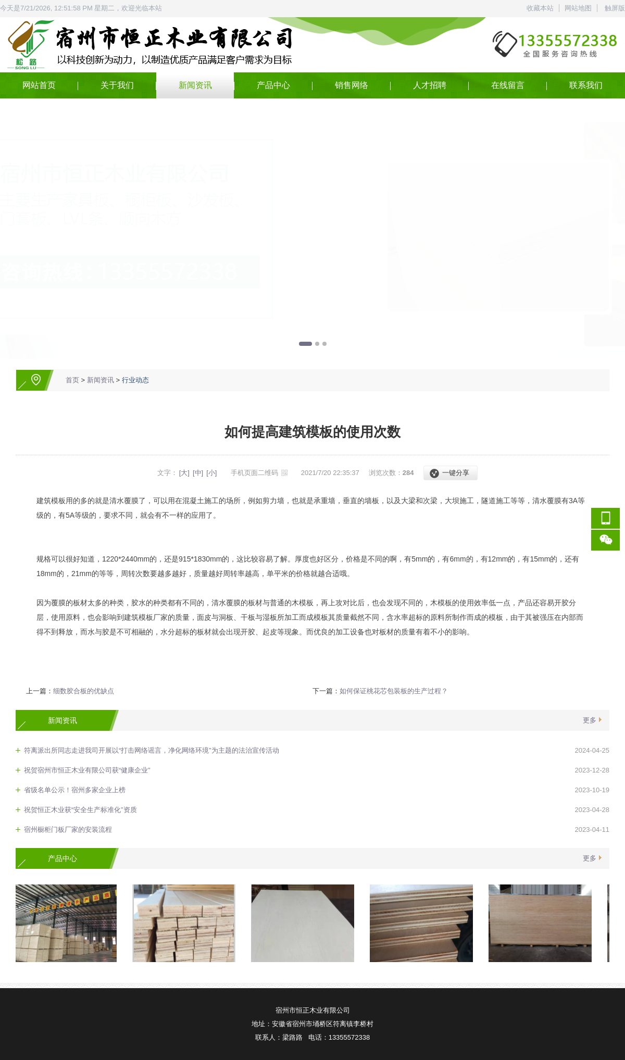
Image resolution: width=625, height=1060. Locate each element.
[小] (211, 473)
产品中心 (273, 85)
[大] (184, 473)
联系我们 (586, 85)
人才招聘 (429, 85)
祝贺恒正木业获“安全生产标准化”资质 (80, 810)
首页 (72, 380)
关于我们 (117, 85)
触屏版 (615, 8)
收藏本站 (540, 8)
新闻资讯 (195, 85)
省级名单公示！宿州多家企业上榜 (75, 790)
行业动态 (135, 380)
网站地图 (578, 8)
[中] (198, 473)
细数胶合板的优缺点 (83, 691)
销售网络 (351, 85)
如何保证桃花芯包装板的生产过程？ (394, 691)
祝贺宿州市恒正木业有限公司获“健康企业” (87, 770)
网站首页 (39, 85)
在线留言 (507, 85)
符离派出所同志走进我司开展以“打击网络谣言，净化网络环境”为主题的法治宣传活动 (151, 750)
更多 (589, 720)
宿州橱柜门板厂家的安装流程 (68, 829)
